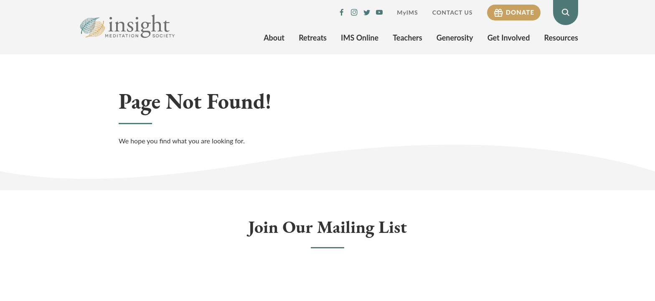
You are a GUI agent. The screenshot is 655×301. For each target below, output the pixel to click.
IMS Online (359, 37)
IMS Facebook (342, 13)
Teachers (407, 37)
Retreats (313, 37)
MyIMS (407, 12)
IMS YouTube (379, 13)
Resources (561, 37)
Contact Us (452, 12)
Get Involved (508, 37)
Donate (520, 12)
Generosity (455, 37)
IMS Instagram (354, 13)
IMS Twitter (367, 13)
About (274, 37)
